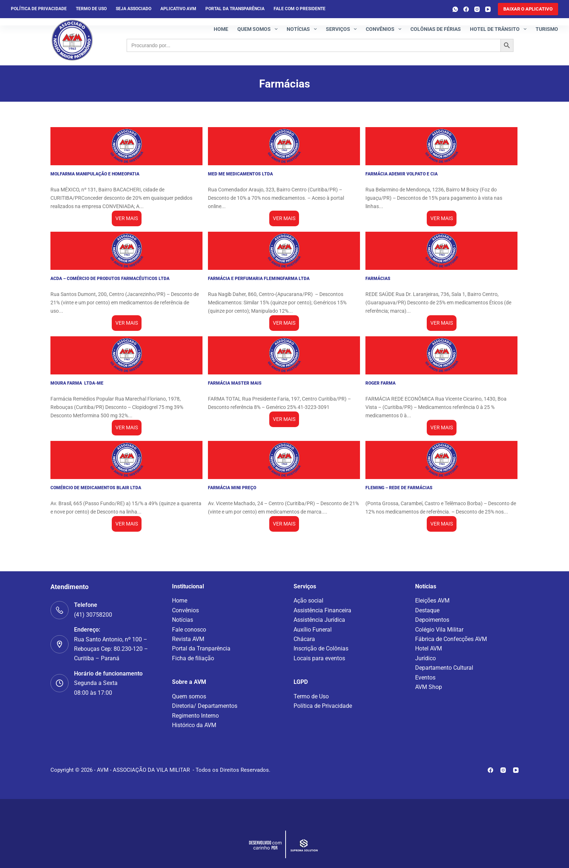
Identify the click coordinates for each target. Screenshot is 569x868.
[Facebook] (466, 9)
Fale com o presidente (300, 8)
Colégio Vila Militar (439, 629)
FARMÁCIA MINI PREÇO (232, 487)
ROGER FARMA (380, 383)
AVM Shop (428, 687)
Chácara (304, 639)
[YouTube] (488, 9)
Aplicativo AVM (178, 8)
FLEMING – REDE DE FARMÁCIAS (399, 487)
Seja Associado (133, 8)
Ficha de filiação (193, 658)
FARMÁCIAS (377, 278)
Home (221, 29)
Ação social (308, 600)
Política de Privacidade (323, 705)
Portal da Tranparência (201, 648)
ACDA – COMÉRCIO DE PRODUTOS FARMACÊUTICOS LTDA (109, 278)
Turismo (547, 29)
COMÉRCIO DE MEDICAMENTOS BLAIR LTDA (95, 487)
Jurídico (425, 658)
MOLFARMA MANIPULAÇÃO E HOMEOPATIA (94, 174)
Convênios (385, 29)
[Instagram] (477, 9)
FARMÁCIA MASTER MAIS (235, 383)
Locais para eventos (319, 658)
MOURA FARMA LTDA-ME (76, 383)
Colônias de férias (435, 29)
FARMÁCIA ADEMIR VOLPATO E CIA (401, 174)
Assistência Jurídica (319, 619)
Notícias (303, 29)
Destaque (427, 610)
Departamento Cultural (444, 667)
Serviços (343, 29)
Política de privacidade (39, 8)
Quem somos (259, 29)
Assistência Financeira (322, 610)
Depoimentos (432, 619)
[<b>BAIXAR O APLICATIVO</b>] (528, 9)
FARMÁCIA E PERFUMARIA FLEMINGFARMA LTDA (259, 278)
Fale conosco (189, 629)
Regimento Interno (195, 715)
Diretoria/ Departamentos (204, 705)
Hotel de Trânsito (499, 29)
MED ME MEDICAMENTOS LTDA (240, 174)
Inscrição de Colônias (321, 648)
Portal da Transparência (235, 8)
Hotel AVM (428, 648)
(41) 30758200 (93, 614)
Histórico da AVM (194, 725)
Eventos (425, 677)
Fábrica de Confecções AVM (451, 639)
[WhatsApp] (455, 9)
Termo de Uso (91, 8)
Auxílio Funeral (313, 629)
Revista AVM (188, 639)
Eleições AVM (432, 600)
